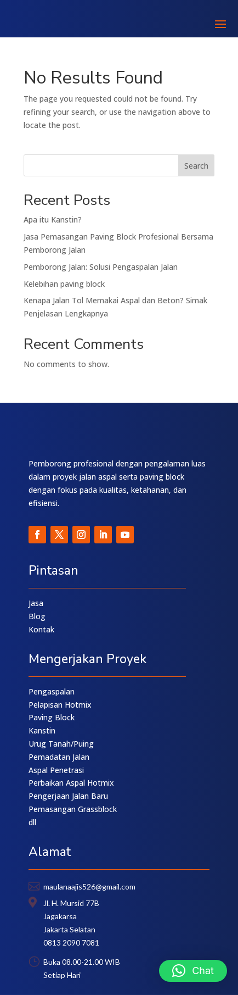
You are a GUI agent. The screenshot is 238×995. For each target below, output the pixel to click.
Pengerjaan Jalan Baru (68, 796)
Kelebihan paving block (64, 284)
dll (32, 822)
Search (196, 165)
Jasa (36, 603)
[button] (193, 971)
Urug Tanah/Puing (61, 743)
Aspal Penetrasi (56, 770)
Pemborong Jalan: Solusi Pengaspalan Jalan (101, 267)
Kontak (41, 629)
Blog (37, 616)
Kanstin (42, 730)
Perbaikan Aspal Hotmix (71, 782)
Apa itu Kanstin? (53, 219)
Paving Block (52, 717)
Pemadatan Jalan (59, 757)
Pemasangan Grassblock (73, 809)
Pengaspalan (52, 691)
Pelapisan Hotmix (60, 704)
